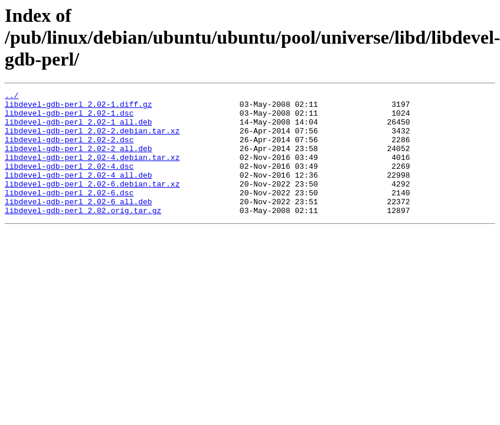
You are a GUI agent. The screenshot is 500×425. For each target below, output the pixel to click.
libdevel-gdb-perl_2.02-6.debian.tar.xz (92, 203)
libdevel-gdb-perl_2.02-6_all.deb (78, 224)
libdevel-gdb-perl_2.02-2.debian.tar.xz (92, 139)
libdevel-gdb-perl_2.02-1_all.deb (78, 128)
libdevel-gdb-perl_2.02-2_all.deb (78, 160)
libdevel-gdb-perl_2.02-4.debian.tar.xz (92, 171)
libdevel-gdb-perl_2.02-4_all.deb (78, 192)
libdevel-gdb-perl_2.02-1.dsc (69, 118)
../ (11, 96)
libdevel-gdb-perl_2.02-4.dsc (69, 181)
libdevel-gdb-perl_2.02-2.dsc (69, 150)
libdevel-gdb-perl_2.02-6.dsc (69, 213)
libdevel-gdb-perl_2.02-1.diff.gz (78, 107)
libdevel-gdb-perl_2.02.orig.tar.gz (83, 235)
